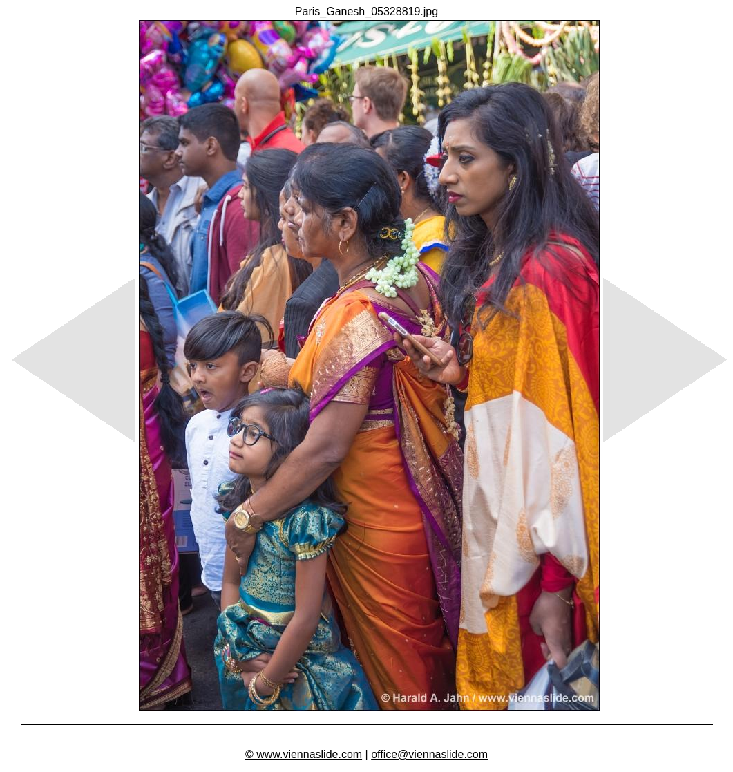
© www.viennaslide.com (303, 754)
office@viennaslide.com (429, 754)
